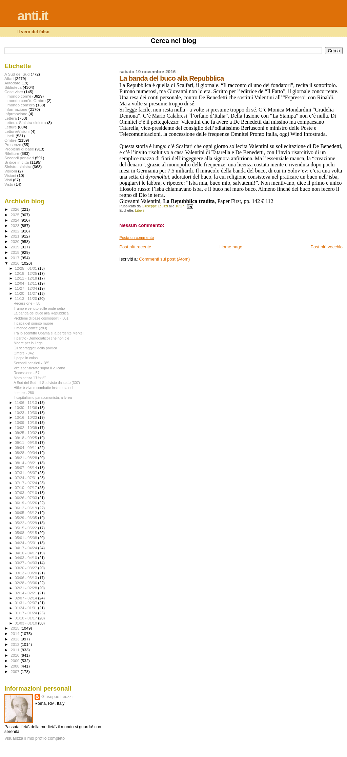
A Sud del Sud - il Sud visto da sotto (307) (47, 383)
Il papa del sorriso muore (33, 323)
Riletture (11, 153)
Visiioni (10, 171)
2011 (15, 650)
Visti (8, 180)
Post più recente (135, 246)
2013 (15, 639)
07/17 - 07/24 (26, 483)
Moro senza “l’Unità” (30, 378)
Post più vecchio (326, 246)
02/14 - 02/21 (26, 593)
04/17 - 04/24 (26, 548)
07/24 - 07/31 (26, 478)
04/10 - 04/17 (26, 553)
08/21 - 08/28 (26, 458)
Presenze (12, 144)
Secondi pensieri (19, 158)
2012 (15, 644)
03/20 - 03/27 (26, 568)
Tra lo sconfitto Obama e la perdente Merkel (48, 333)
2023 (15, 225)
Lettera (10, 118)
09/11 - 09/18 (26, 443)
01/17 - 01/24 (26, 613)
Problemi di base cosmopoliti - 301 (41, 318)
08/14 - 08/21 (26, 463)
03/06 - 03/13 (26, 578)
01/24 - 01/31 (26, 608)
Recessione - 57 (26, 373)
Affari (9, 78)
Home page (231, 246)
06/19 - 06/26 (26, 503)
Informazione (15, 109)
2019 (15, 247)
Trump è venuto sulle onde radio (39, 308)
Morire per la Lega (28, 343)
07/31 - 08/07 (26, 473)
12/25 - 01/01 (26, 268)
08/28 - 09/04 (26, 453)
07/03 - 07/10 (26, 493)
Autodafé (12, 83)
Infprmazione (15, 113)
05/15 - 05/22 (26, 528)
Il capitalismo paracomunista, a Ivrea (43, 397)
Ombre (10, 140)
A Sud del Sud (16, 74)
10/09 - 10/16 (26, 423)
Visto (8, 184)
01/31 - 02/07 (26, 603)
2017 (15, 257)
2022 (15, 231)
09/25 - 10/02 (26, 433)
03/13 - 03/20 (26, 573)
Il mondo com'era (19, 105)
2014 (15, 633)
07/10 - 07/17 (26, 488)
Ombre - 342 (24, 353)
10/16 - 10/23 (26, 417)
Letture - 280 (24, 393)
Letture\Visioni (16, 131)
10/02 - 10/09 (26, 428)
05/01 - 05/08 (26, 538)
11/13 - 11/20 (26, 298)
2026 (15, 209)
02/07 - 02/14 (26, 598)
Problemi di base (19, 149)
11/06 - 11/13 (26, 403)
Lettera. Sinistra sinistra (25, 122)
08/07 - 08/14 (26, 468)
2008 (15, 666)
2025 (15, 214)
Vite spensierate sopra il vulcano (39, 368)
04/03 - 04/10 (26, 558)
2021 (15, 236)
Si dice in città (16, 162)
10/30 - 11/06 (26, 408)
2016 (15, 263)
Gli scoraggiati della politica (35, 348)
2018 (15, 252)
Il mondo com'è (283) (30, 328)
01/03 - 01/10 (26, 623)
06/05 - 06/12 (26, 513)
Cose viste (13, 91)
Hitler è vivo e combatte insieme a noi (43, 388)
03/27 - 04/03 (26, 563)
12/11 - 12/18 (26, 278)
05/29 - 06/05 (26, 518)
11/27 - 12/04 (26, 288)
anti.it (32, 15)
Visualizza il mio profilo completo (34, 738)
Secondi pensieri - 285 (31, 363)
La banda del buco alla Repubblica (41, 313)
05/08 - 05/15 (26, 533)
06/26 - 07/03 (26, 498)
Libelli (139, 210)
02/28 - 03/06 (26, 583)
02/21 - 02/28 (26, 588)
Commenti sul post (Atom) (164, 259)
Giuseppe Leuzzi (57, 696)
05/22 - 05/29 (26, 523)
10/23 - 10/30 (26, 413)
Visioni (10, 175)
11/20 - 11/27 (26, 293)
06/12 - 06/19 (26, 508)
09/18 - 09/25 (26, 438)
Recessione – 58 (27, 303)
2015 (15, 628)
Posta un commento (136, 238)
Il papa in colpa (26, 358)
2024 (15, 220)
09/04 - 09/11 (26, 448)
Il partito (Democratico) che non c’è (41, 338)
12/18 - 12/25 (26, 273)
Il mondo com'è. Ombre (24, 100)
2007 (15, 671)
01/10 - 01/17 (26, 618)
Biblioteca (13, 87)
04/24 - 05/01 (26, 543)
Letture (10, 127)
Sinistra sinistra (17, 166)
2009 (15, 660)
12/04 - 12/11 (26, 283)
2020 (15, 241)
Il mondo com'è (17, 96)
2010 (15, 655)
